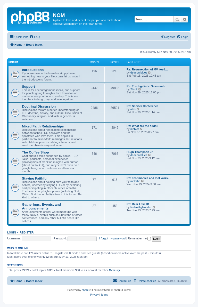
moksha (135, 181)
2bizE (134, 89)
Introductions (33, 70)
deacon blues (138, 72)
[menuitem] (34, 37)
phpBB (85, 290)
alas (133, 109)
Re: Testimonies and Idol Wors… (149, 178)
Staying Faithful (34, 178)
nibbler (134, 129)
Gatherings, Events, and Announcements (41, 206)
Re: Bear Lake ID (138, 204)
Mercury (114, 270)
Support (28, 86)
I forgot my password (112, 238)
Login (11, 232)
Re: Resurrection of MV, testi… (147, 69)
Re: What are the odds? (142, 125)
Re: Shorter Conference (142, 106)
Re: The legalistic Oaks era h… (147, 86)
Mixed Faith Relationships (43, 126)
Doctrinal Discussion (39, 106)
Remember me (139, 238)
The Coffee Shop (35, 152)
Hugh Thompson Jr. (140, 152)
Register (27, 232)
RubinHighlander (141, 207)
